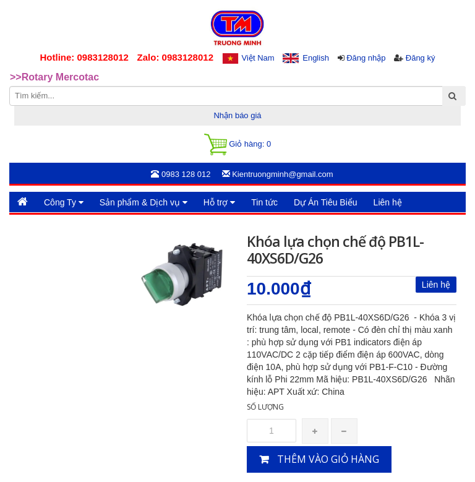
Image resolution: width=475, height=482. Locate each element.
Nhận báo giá (237, 115)
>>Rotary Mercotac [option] (54, 77)
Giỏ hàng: (237, 144)
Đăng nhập (365, 57)
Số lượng (265, 407)
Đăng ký (420, 57)
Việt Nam (258, 57)
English (315, 57)
